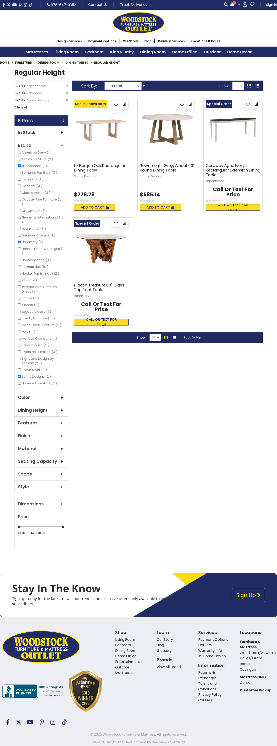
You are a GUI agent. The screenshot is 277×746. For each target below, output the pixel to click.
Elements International (42, 219)
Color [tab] (41, 397)
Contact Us (98, 4)
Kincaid (31, 305)
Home (4, 62)
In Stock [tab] (41, 132)
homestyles (36, 266)
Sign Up (248, 595)
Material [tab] (41, 448)
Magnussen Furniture (42, 325)
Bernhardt (33, 179)
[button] (116, 104)
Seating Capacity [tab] (41, 461)
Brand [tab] (41, 145)
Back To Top (192, 337)
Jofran (31, 298)
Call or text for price (232, 207)
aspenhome (35, 165)
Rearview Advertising (168, 742)
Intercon (32, 280)
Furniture (23, 62)
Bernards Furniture (40, 172)
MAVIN (30, 331)
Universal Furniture (40, 383)
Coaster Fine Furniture (41, 201)
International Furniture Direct (39, 289)
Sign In (271, 4)
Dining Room (48, 62)
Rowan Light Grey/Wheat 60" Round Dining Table (167, 168)
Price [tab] (41, 517)
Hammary (33, 242)
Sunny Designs (37, 376)
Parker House (36, 345)
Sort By (88, 86)
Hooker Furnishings (41, 273)
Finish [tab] (41, 436)
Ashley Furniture (38, 159)
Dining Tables (76, 62)
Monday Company (40, 338)
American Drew (38, 152)
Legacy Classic (37, 311)
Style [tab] (41, 487)
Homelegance (37, 260)
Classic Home (37, 192)
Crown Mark (35, 210)
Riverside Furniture (40, 352)
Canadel (32, 186)
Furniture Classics (39, 235)
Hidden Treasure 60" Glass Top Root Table (99, 287)
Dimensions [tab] (41, 504)
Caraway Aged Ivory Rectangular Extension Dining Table (233, 170)
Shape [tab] (41, 474)
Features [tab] (41, 423)
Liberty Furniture (39, 318)
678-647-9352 (61, 5)
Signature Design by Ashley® (38, 360)
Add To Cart (95, 207)
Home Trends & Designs (42, 251)
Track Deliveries (133, 4)
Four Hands (34, 228)
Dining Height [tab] (41, 410)
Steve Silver (35, 369)
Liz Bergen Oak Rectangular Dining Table (99, 168)
